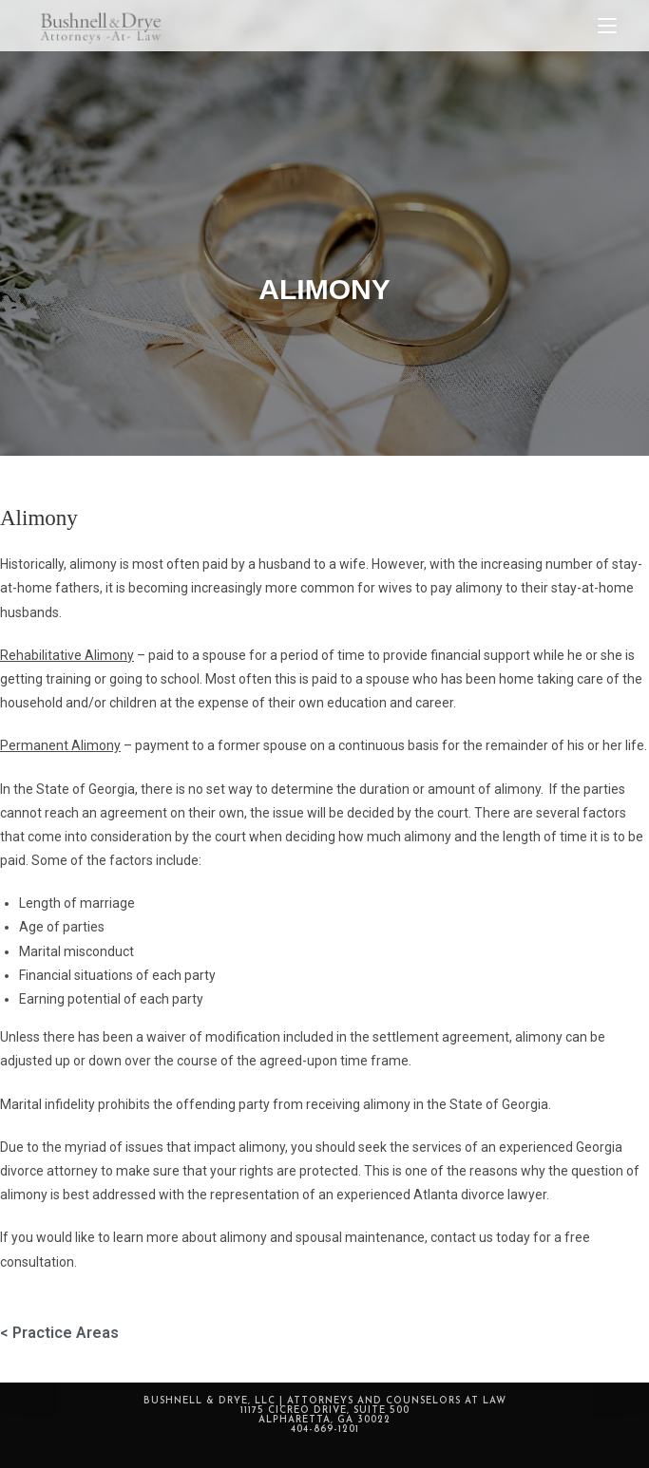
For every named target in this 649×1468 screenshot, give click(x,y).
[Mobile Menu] (607, 25)
